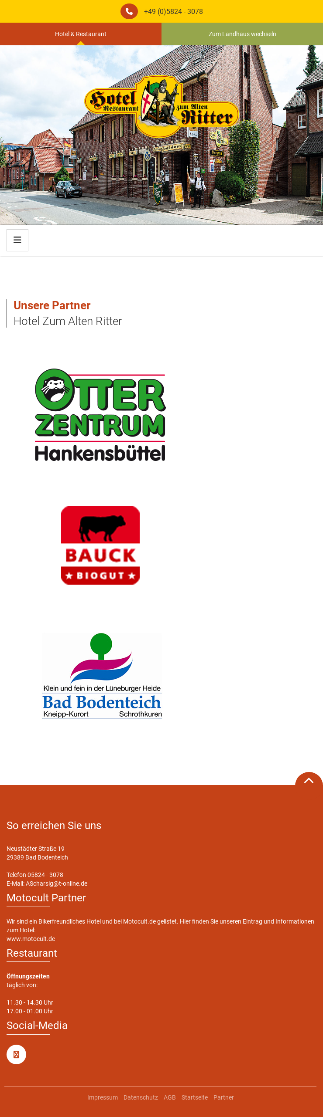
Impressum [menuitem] (102, 1097)
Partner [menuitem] (223, 1097)
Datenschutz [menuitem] (141, 1097)
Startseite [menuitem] (195, 1097)
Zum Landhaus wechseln (242, 33)
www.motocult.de (31, 938)
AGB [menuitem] (170, 1097)
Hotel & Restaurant (81, 33)
